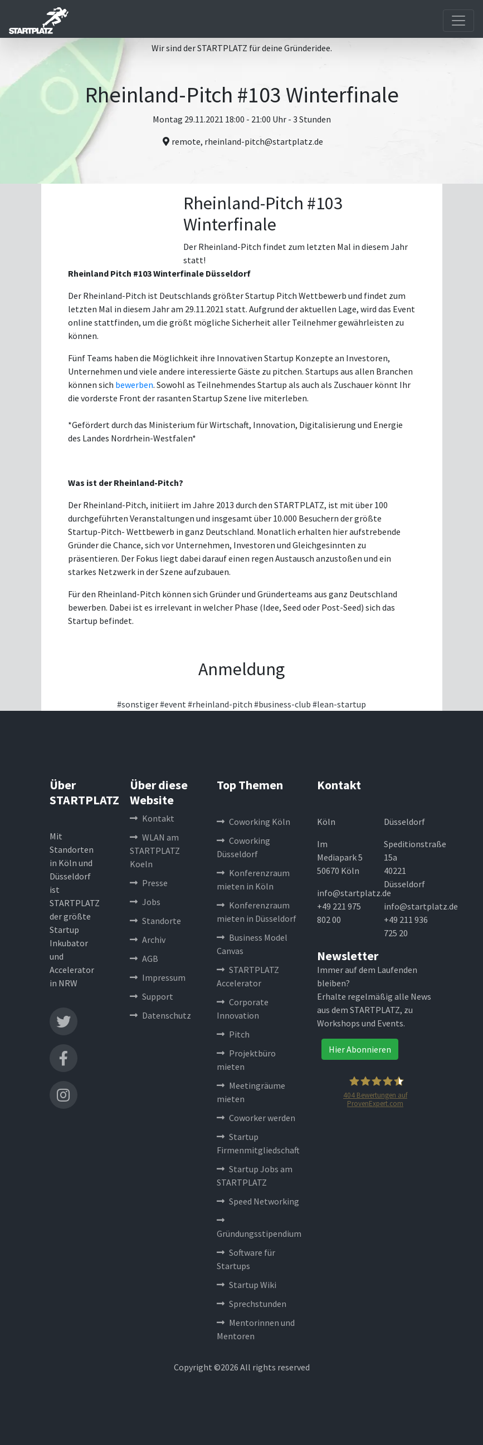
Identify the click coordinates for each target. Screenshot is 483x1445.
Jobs (145, 901)
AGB (144, 958)
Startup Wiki (246, 1284)
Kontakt (152, 818)
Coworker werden (256, 1117)
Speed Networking (258, 1201)
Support (151, 996)
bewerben (134, 384)
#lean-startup (339, 704)
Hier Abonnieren (360, 1049)
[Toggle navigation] (458, 20)
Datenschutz (160, 1015)
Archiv (147, 939)
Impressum (158, 977)
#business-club (282, 704)
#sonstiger (137, 704)
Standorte (155, 920)
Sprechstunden (251, 1303)
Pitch (233, 1034)
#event (173, 704)
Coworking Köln (253, 821)
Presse (149, 882)
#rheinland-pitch (220, 704)
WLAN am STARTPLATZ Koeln (155, 850)
